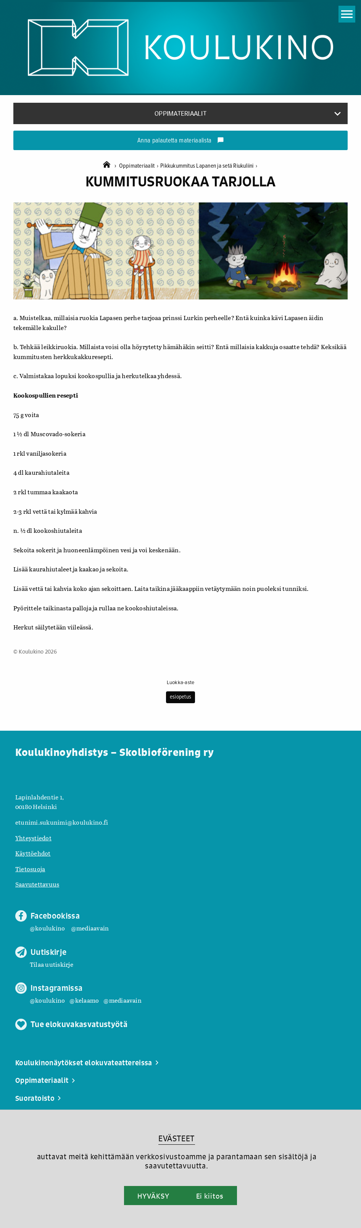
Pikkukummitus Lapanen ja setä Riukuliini (208, 166)
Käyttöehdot (33, 853)
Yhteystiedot (33, 837)
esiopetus (180, 697)
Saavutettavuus (37, 884)
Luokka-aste (181, 683)
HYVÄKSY (153, 1195)
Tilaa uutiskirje (51, 964)
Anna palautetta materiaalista (180, 141)
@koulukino (47, 928)
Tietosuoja (30, 868)
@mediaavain (90, 928)
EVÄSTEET (176, 1138)
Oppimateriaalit (139, 166)
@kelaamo (84, 1000)
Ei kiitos (210, 1195)
